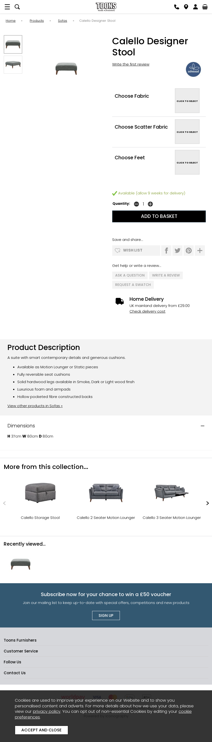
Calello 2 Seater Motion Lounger (106, 517)
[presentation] (4, 502)
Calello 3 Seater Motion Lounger (172, 517)
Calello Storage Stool (40, 517)
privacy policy (46, 711)
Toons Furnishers (106, 6)
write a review (166, 275)
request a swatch (133, 284)
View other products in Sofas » (35, 405)
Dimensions (21, 425)
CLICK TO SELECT (187, 101)
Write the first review (130, 64)
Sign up (106, 615)
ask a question (130, 275)
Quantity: (121, 203)
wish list (132, 250)
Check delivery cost (147, 310)
